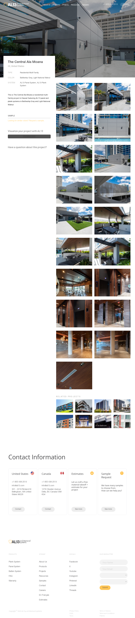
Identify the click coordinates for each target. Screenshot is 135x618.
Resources (75, 5)
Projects (65, 5)
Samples (85, 5)
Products (56, 5)
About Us (47, 5)
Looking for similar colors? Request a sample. (26, 121)
